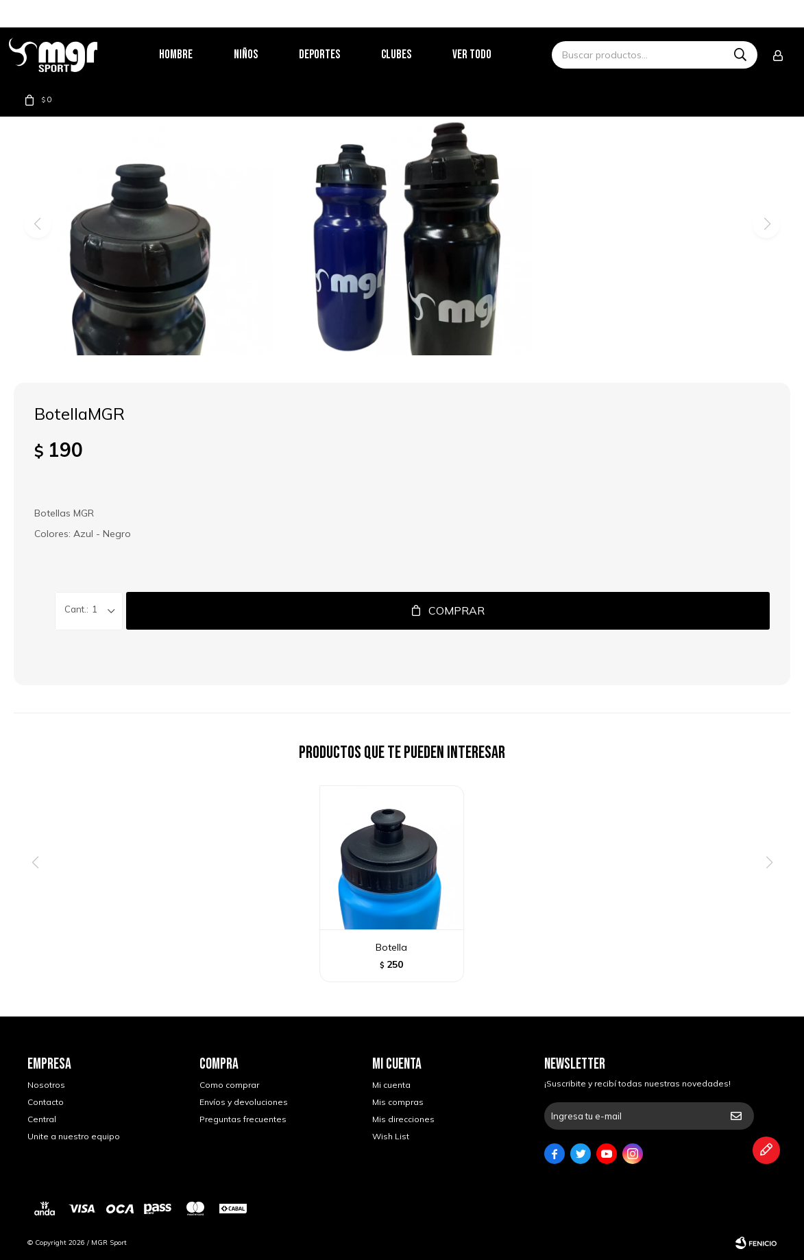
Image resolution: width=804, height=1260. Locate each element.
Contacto (45, 1102)
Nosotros (46, 1085)
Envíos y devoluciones (243, 1102)
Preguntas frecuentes (243, 1119)
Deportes (337, 54)
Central (41, 1119)
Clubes (415, 54)
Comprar (456, 610)
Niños (264, 54)
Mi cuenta (391, 1085)
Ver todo (490, 54)
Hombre (194, 54)
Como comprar (229, 1085)
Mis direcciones (403, 1119)
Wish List (390, 1136)
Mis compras (398, 1102)
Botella (391, 947)
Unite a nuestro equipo (73, 1136)
